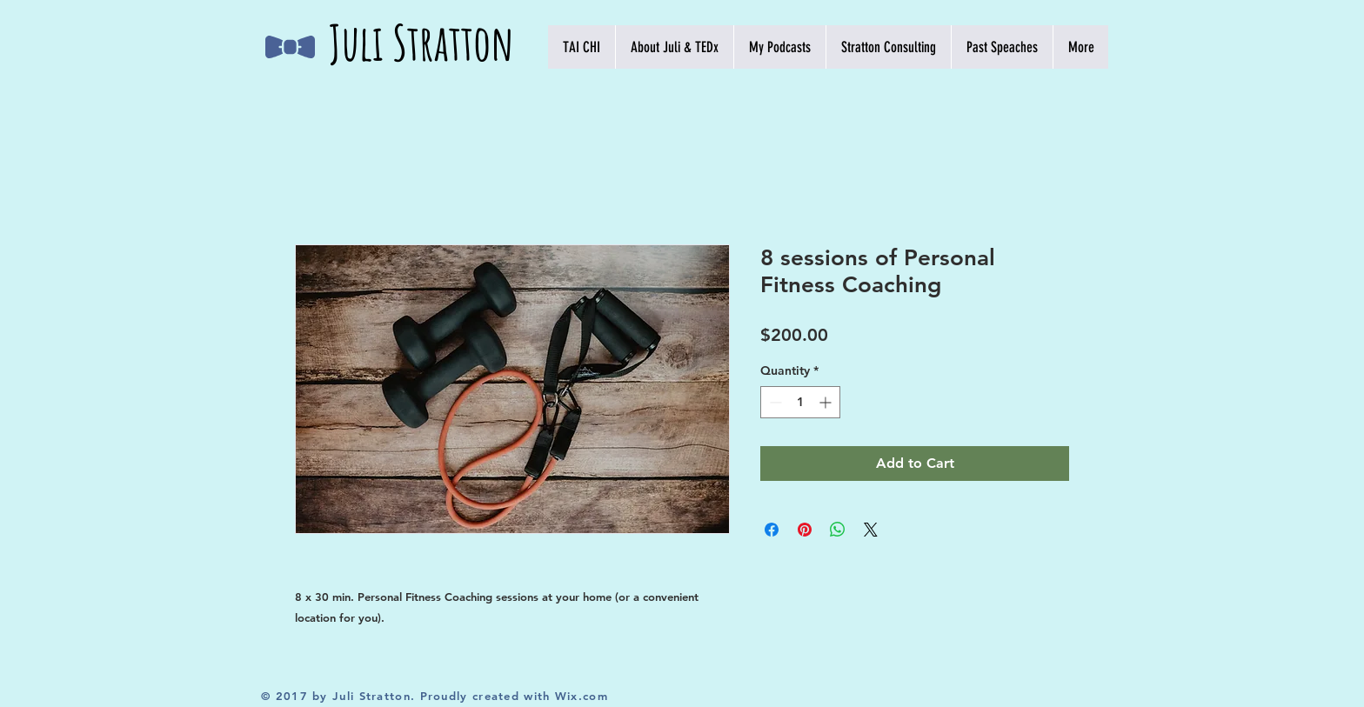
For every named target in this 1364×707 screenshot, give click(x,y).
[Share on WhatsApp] (837, 529)
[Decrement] (774, 402)
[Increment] (827, 402)
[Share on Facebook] (771, 529)
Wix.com (581, 696)
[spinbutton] (800, 402)
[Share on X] (870, 529)
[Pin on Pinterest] (804, 529)
